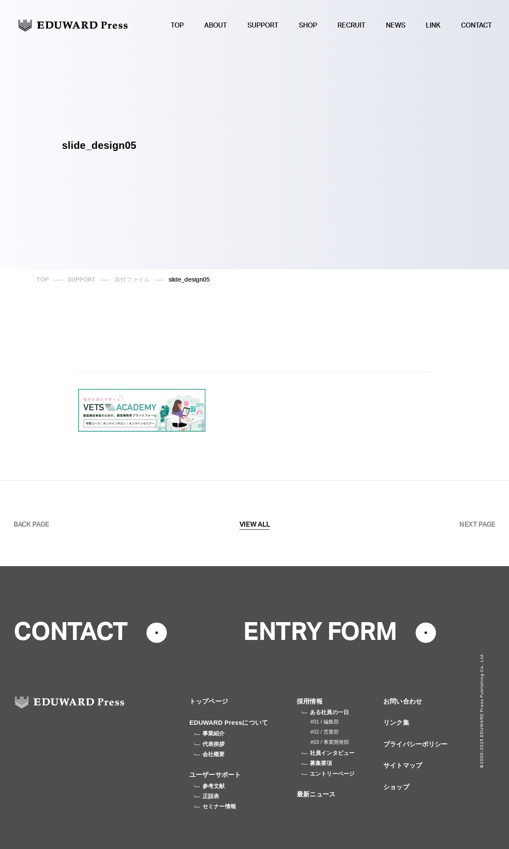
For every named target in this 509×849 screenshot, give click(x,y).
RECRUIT (351, 25)
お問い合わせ (402, 701)
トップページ (208, 701)
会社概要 (209, 754)
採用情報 (310, 701)
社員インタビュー (328, 753)
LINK (433, 25)
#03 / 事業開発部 (329, 742)
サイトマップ (402, 765)
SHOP (308, 25)
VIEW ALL (254, 524)
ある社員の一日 (325, 712)
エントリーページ (328, 774)
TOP (177, 25)
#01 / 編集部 (324, 722)
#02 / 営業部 (324, 732)
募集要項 (317, 763)
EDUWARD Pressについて (228, 722)
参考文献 (209, 786)
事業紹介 (209, 733)
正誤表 (206, 796)
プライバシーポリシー (415, 744)
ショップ (396, 786)
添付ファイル (132, 280)
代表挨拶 (209, 744)
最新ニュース (316, 794)
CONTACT (476, 25)
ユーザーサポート (215, 774)
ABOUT (215, 25)
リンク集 (396, 722)
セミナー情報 (215, 806)
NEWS (395, 25)
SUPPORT (262, 25)
